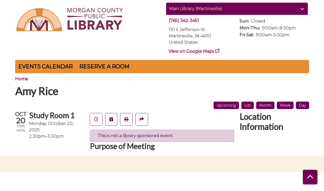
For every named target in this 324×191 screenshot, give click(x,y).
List (247, 105)
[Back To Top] (310, 177)
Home (21, 78)
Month (265, 105)
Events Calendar (45, 66)
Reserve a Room (104, 66)
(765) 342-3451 (184, 20)
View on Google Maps (191, 51)
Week (285, 105)
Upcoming (226, 105)
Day (302, 105)
